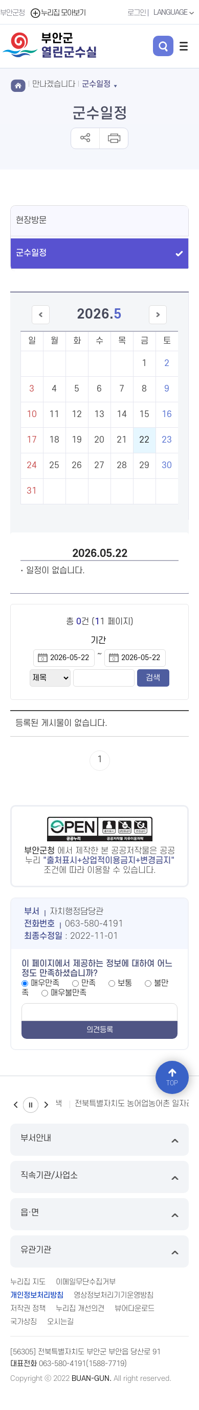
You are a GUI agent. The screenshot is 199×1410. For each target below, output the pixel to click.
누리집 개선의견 (80, 1308)
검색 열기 (163, 46)
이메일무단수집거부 (86, 1282)
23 (167, 440)
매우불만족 (68, 993)
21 (122, 440)
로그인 (136, 13)
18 (54, 440)
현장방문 (31, 220)
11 (54, 414)
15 (144, 414)
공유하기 (85, 138)
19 (77, 440)
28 (122, 465)
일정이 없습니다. (55, 570)
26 (77, 465)
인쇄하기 (113, 138)
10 (32, 414)
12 (77, 414)
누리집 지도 (28, 1282)
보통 (125, 983)
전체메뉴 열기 (183, 46)
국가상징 (23, 1322)
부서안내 (99, 1140)
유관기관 (99, 1251)
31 (32, 491)
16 (167, 414)
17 (32, 440)
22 (144, 440)
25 (54, 465)
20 (99, 440)
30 (167, 465)
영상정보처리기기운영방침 (113, 1295)
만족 (88, 983)
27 (99, 465)
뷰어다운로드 (134, 1308)
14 (122, 414)
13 (99, 414)
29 (144, 465)
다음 (46, 1105)
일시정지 (30, 1105)
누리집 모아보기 (57, 13)
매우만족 (45, 983)
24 (32, 465)
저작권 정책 (28, 1308)
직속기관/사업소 (99, 1177)
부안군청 (12, 13)
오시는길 (60, 1322)
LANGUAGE (174, 13)
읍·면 (99, 1214)
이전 (15, 1105)
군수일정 (31, 253)
